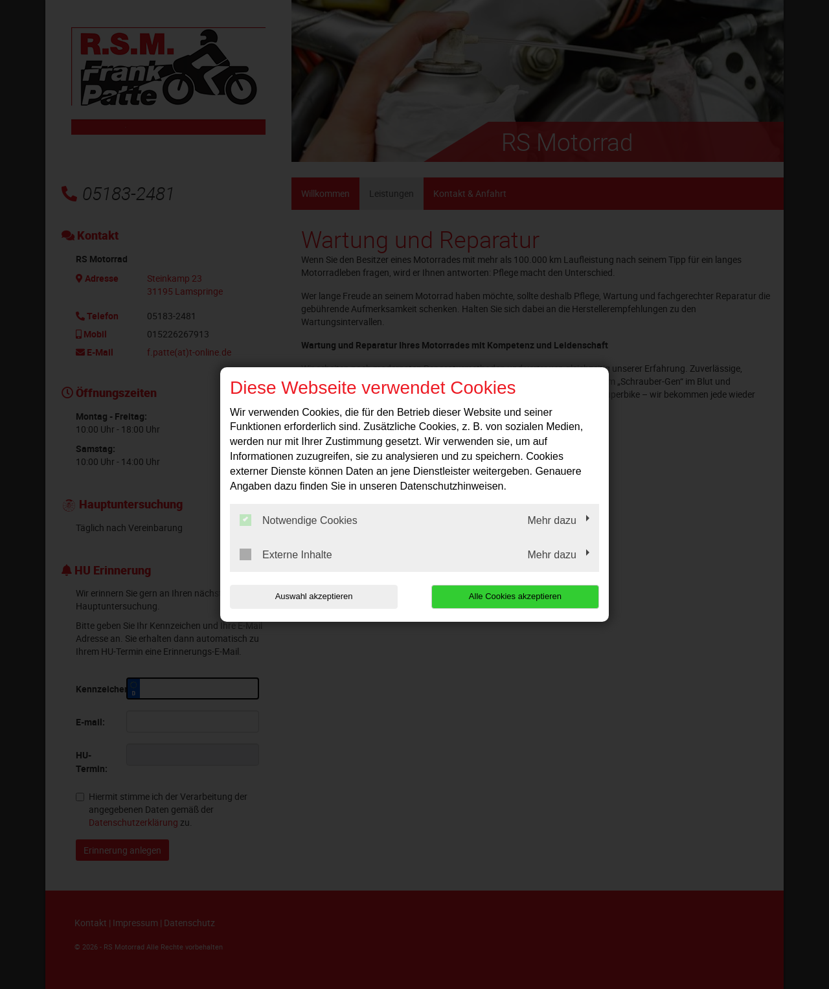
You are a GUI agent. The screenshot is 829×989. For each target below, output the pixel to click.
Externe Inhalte (286, 554)
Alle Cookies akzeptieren (516, 596)
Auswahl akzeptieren (313, 596)
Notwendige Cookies (299, 520)
